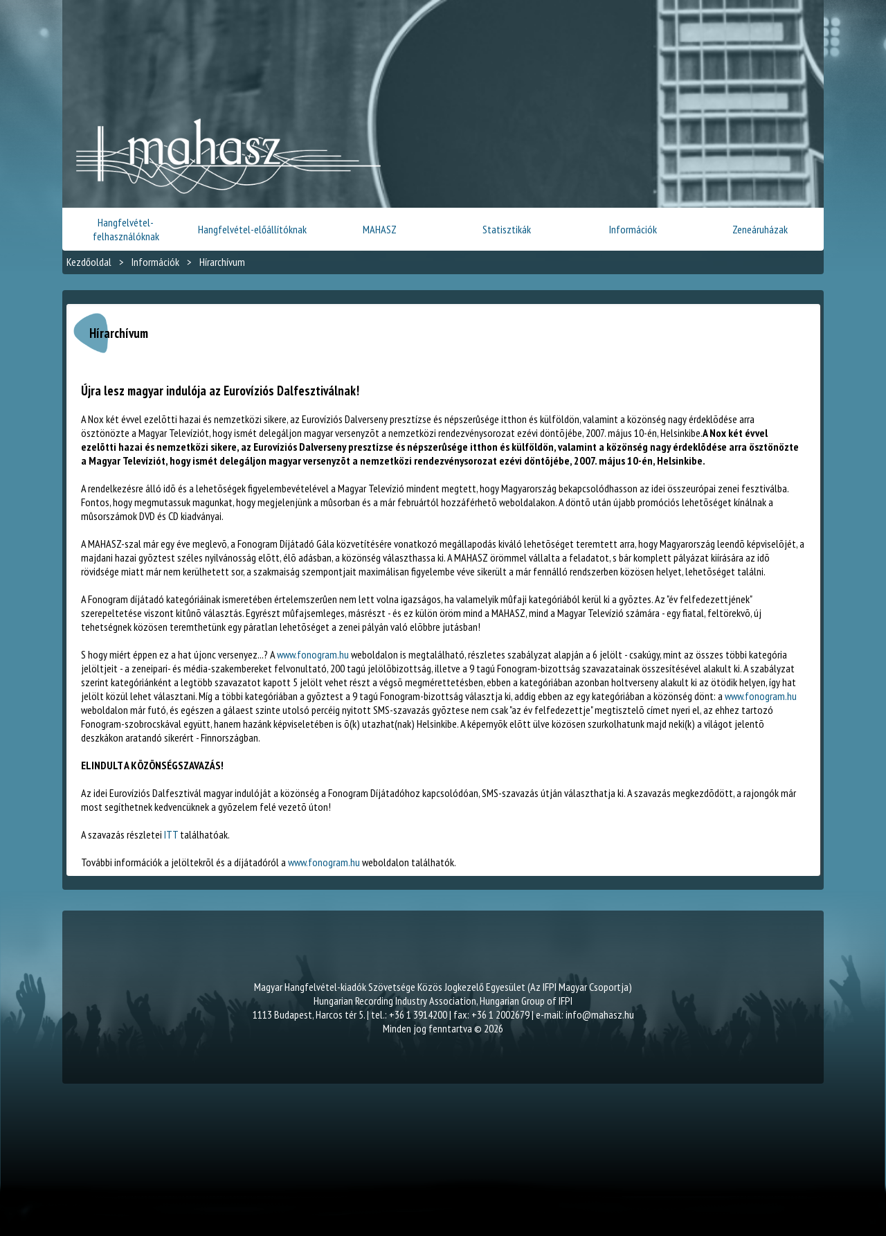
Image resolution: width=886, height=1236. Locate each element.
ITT (171, 834)
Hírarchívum (222, 262)
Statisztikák (506, 229)
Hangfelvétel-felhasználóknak (126, 229)
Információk (633, 229)
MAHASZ (380, 229)
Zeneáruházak (760, 229)
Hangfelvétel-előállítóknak (252, 229)
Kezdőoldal (88, 262)
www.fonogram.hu (313, 654)
